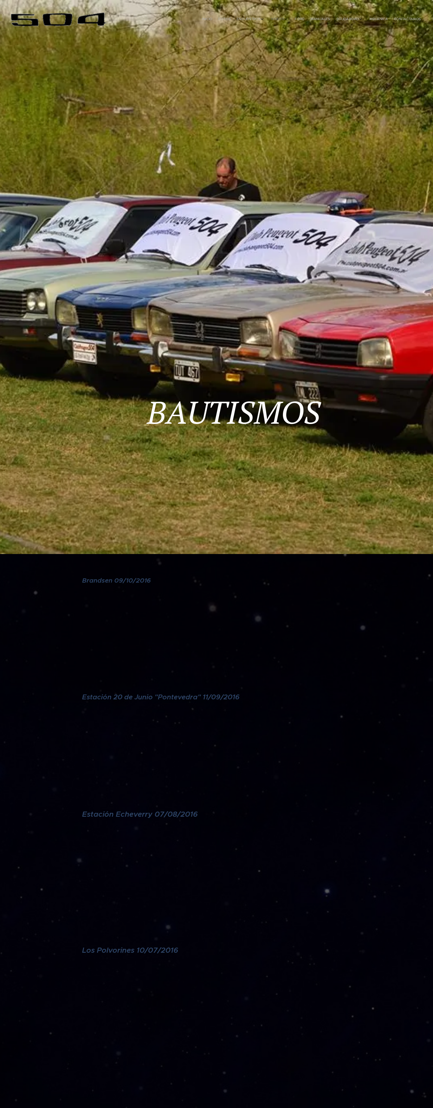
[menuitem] (360, 19)
